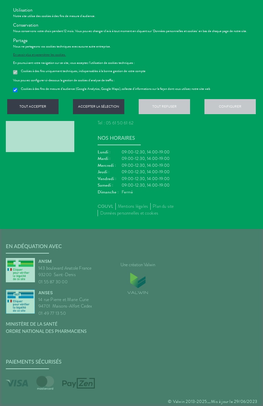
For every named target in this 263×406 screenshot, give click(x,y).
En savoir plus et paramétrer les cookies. (39, 54)
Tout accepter (33, 106)
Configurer (230, 106)
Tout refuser (164, 106)
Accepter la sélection (98, 106)
